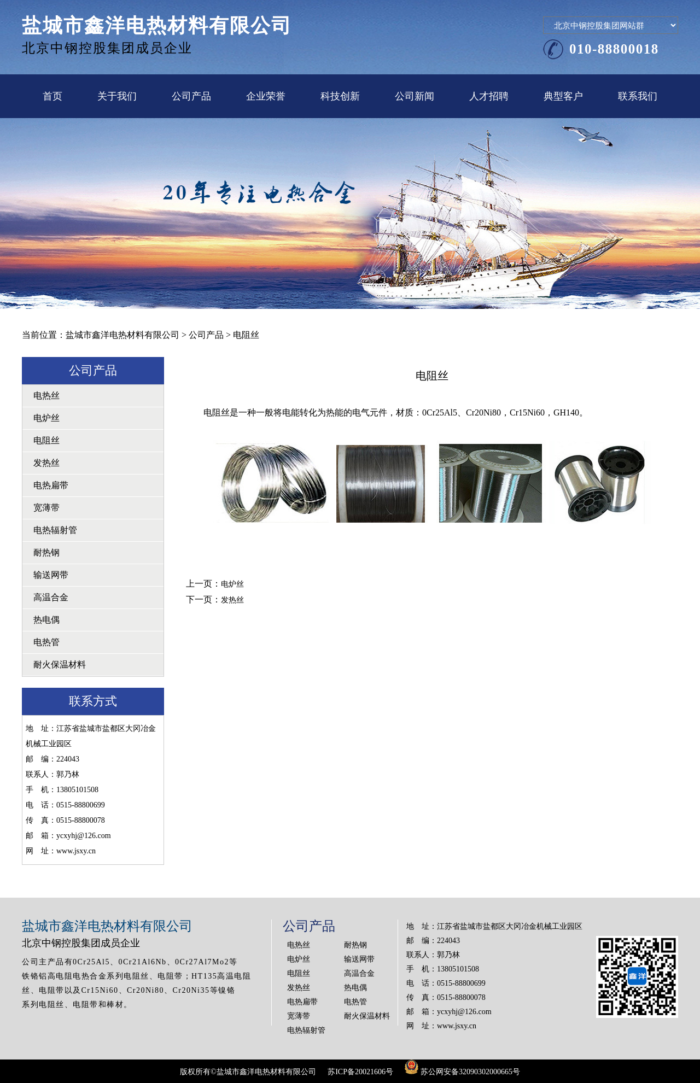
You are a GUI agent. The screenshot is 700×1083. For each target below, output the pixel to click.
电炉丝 (46, 418)
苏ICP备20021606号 (360, 1072)
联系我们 (637, 96)
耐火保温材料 (59, 664)
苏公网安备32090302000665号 (462, 1072)
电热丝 (46, 395)
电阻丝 (46, 440)
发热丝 (46, 462)
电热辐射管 (55, 530)
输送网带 (50, 574)
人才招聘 (489, 96)
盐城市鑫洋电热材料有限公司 (122, 334)
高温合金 (50, 597)
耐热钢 (46, 552)
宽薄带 (46, 507)
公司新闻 (414, 96)
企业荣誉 (265, 96)
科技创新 (340, 96)
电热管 (46, 642)
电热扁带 (50, 485)
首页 (52, 96)
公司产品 (191, 96)
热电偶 (46, 619)
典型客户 (563, 96)
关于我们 (117, 96)
